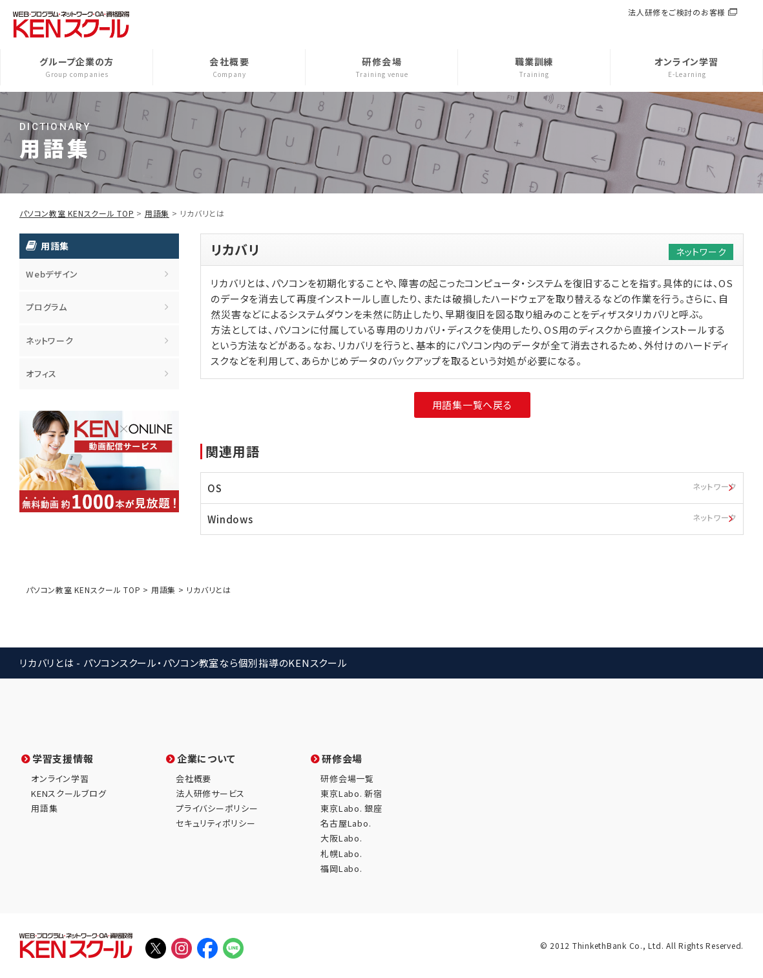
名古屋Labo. (345, 823)
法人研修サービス (210, 793)
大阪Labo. (341, 838)
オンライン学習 (60, 778)
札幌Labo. (341, 853)
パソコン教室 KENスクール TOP (76, 213)
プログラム (46, 307)
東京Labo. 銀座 (351, 808)
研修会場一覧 (347, 778)
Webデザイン (52, 274)
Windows (475, 518)
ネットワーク (50, 340)
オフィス (41, 373)
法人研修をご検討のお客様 (677, 11)
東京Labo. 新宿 (351, 793)
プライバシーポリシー (217, 808)
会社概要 (193, 778)
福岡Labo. (341, 868)
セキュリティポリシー (216, 823)
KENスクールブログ (69, 793)
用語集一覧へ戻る (472, 404)
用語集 (157, 213)
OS (475, 487)
